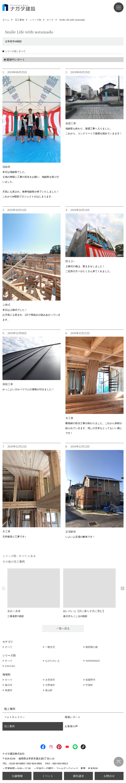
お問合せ (109, 776)
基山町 (48, 690)
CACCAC (10, 666)
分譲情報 (17, 776)
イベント (47, 776)
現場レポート (72, 717)
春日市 (8, 685)
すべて (8, 647)
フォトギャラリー (14, 717)
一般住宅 (50, 647)
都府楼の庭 (91, 647)
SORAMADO (92, 660)
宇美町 (89, 685)
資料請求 (78, 776)
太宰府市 (50, 679)
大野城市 (50, 685)
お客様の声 (71, 726)
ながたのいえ (52, 660)
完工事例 (9, 726)
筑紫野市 (90, 679)
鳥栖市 (8, 690)
